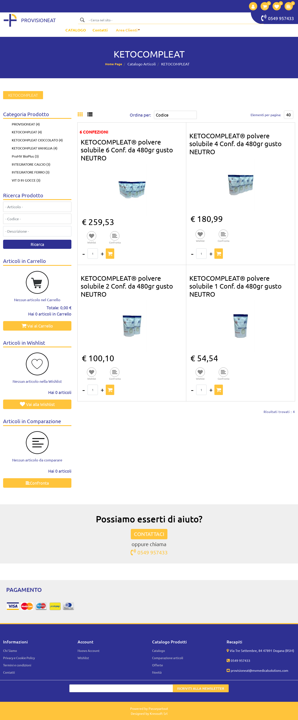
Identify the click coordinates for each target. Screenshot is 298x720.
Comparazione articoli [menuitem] (167, 658)
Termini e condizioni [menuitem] (17, 665)
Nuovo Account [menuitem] (89, 651)
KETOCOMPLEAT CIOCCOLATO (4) (37, 140)
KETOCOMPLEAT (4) (27, 132)
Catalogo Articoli (141, 64)
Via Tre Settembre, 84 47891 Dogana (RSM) (262, 650)
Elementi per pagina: (266, 115)
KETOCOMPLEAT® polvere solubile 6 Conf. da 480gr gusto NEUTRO (127, 150)
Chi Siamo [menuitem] (10, 651)
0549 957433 (277, 17)
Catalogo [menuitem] (158, 651)
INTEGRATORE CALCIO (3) (31, 164)
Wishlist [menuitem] (83, 658)
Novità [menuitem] (157, 672)
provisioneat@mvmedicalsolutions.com (259, 670)
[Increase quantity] (102, 253)
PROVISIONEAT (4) (26, 124)
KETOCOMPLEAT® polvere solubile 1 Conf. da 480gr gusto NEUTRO (235, 286)
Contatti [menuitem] (100, 30)
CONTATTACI (149, 534)
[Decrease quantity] (84, 253)
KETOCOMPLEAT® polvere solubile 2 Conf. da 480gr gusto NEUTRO (127, 286)
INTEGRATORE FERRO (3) (30, 172)
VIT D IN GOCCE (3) (26, 180)
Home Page (113, 64)
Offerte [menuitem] (157, 665)
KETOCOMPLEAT (175, 64)
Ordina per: (140, 114)
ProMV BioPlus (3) (25, 156)
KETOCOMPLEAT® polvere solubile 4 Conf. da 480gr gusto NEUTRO (235, 144)
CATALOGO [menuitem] (75, 30)
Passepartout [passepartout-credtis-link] (158, 708)
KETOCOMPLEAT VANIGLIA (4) (34, 148)
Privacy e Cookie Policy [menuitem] (19, 658)
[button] (82, 20)
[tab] (82, 114)
